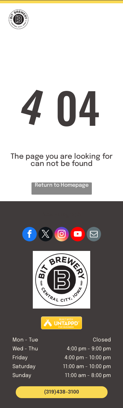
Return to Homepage (62, 185)
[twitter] (45, 235)
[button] (110, 19)
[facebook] (29, 235)
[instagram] (61, 235)
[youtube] (78, 235)
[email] (94, 235)
